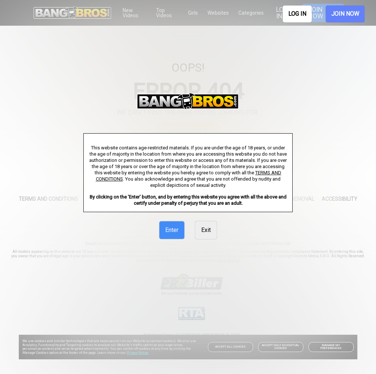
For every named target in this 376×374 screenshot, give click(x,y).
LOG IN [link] (297, 13)
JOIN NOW (345, 13)
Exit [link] (206, 229)
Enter (171, 229)
